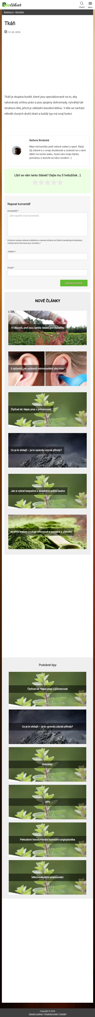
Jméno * (11, 251)
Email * (10, 267)
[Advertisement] (47, 62)
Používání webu (51, 1014)
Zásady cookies (36, 1014)
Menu (90, 4)
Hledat (82, 4)
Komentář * (13, 211)
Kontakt (62, 1014)
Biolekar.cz (8, 12)
